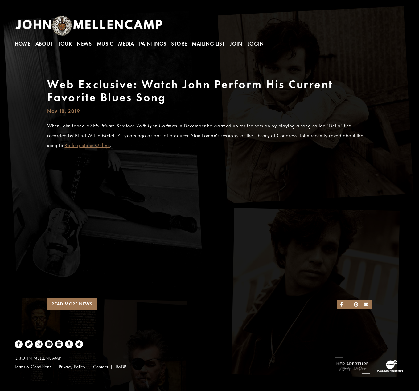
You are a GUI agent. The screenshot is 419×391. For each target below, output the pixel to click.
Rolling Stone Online (87, 145)
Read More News (71, 304)
